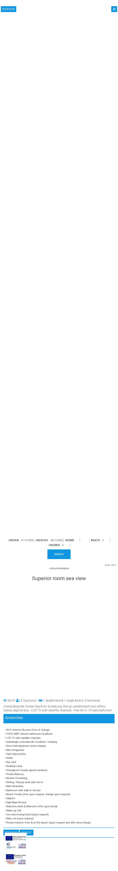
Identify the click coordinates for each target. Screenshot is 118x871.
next (113, 565)
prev (107, 565)
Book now (8, 9)
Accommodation (60, 568)
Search (59, 554)
